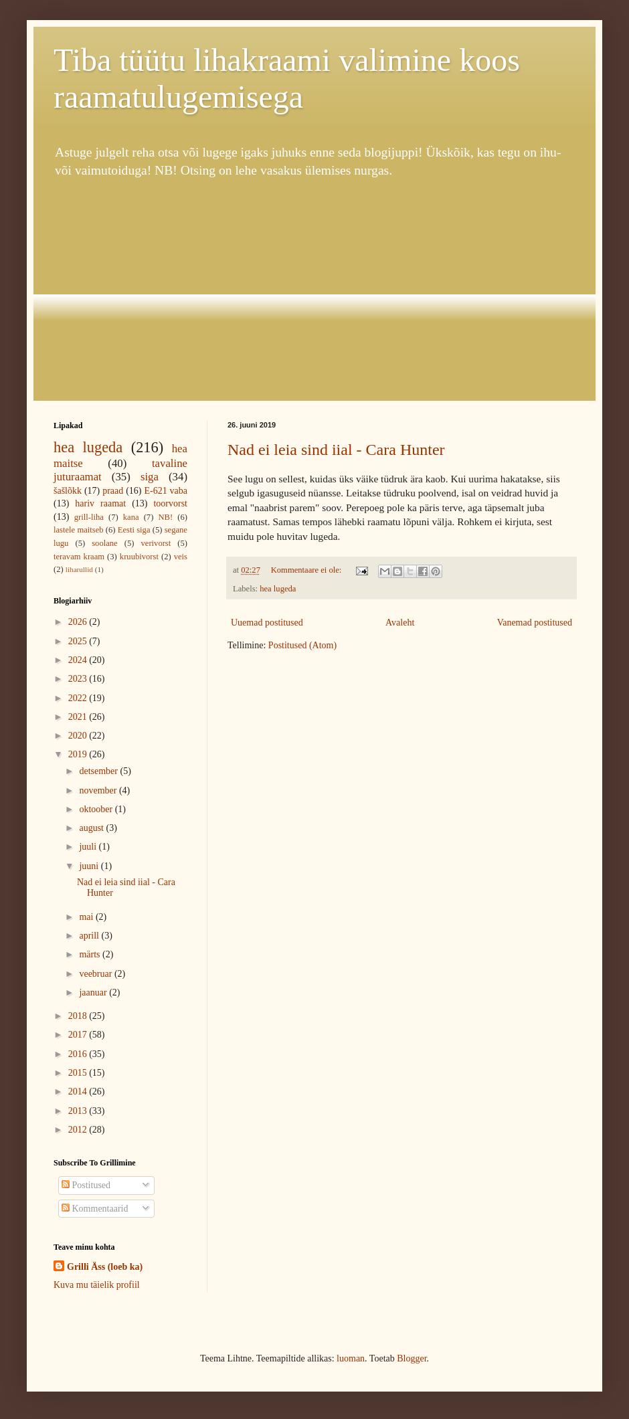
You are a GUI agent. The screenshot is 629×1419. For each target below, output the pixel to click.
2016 (79, 1054)
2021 (79, 717)
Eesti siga (134, 530)
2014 (79, 1091)
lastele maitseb (79, 530)
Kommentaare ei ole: (307, 570)
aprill (90, 936)
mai (87, 917)
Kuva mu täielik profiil (97, 1285)
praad (112, 491)
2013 (79, 1111)
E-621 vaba (165, 491)
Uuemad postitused (267, 623)
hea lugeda (278, 588)
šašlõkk (68, 491)
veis (180, 556)
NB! (165, 517)
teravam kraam (79, 556)
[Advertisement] (314, 290)
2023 (79, 679)
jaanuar (94, 992)
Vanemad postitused (534, 623)
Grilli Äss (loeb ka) (105, 1267)
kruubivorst (139, 556)
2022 (79, 698)
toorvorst (170, 503)
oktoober (96, 809)
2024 (79, 660)
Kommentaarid (95, 1209)
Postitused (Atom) (302, 645)
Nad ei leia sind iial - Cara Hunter (336, 449)
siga (150, 476)
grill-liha (89, 517)
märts (90, 954)
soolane (104, 543)
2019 (79, 754)
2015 (79, 1073)
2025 (79, 641)
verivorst (156, 543)
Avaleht (399, 623)
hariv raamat (100, 503)
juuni (89, 866)
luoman (351, 1358)
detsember (99, 771)
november (98, 790)
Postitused (86, 1185)
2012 (79, 1130)
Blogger (411, 1358)
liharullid (79, 569)
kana (131, 517)
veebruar (96, 974)
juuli (88, 847)
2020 (79, 736)
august (92, 828)
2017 (79, 1035)
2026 (79, 622)
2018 (79, 1016)
